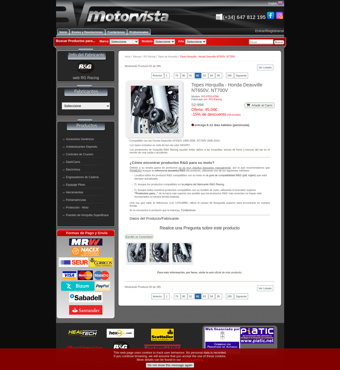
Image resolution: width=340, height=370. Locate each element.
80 (184, 75)
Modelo (147, 41)
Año (181, 41)
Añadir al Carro (260, 105)
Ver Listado (265, 67)
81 (191, 75)
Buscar (279, 42)
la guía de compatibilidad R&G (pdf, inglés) (231, 175)
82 (198, 75)
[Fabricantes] (86, 105)
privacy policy (192, 368)
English (275, 3)
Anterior (158, 75)
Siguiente (241, 75)
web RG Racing (86, 78)
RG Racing (149, 56)
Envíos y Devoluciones (87, 32)
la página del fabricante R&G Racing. (203, 184)
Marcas (137, 56)
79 (177, 75)
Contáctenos (116, 32)
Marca (104, 41)
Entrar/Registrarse (269, 31)
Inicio (63, 32)
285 (229, 75)
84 (212, 75)
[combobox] (261, 41)
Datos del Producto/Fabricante (154, 218)
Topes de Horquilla (167, 56)
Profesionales (138, 32)
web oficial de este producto (225, 272)
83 (205, 75)
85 (218, 75)
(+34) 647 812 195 (241, 17)
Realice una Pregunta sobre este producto (200, 228)
